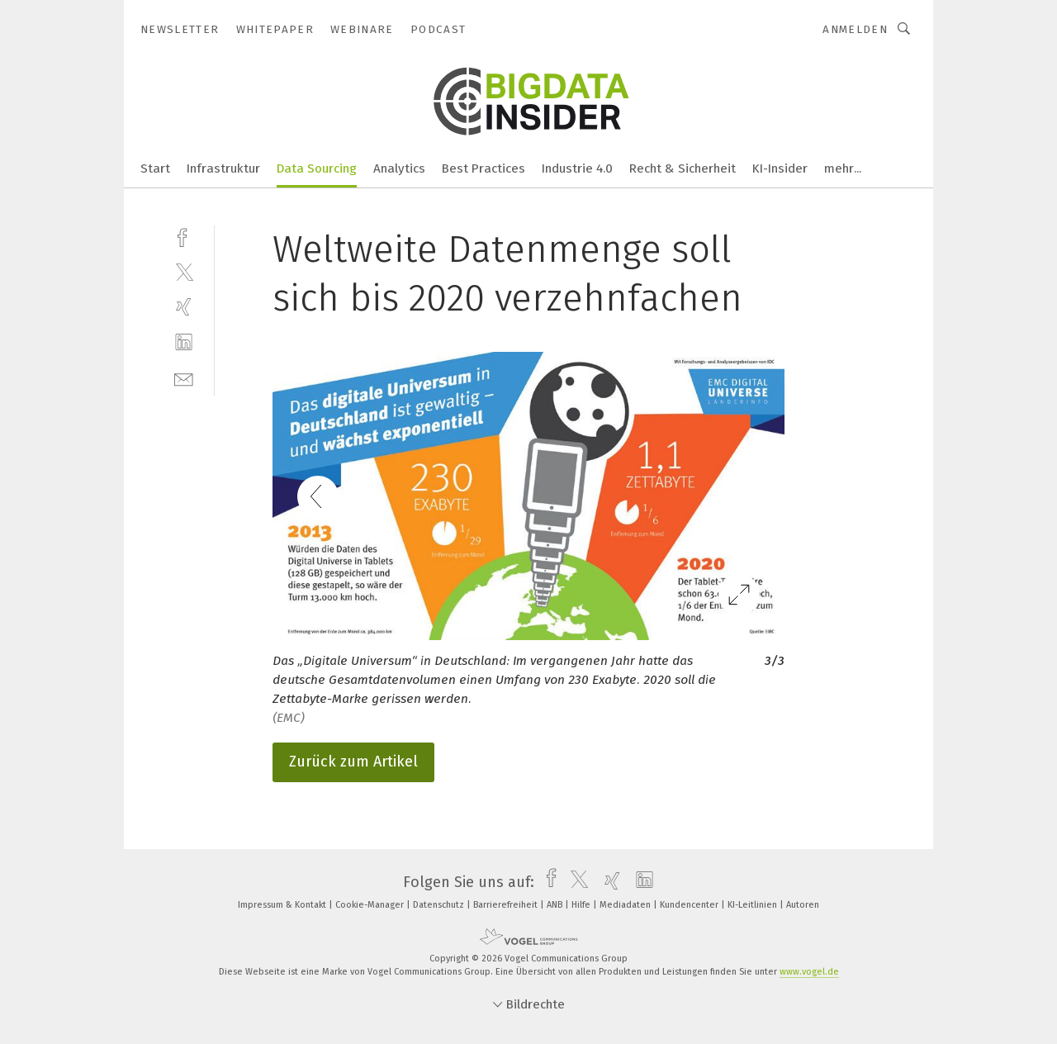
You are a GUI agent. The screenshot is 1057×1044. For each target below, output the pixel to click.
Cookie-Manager (370, 904)
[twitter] (183, 271)
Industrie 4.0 (577, 168)
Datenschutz (440, 904)
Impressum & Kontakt (283, 904)
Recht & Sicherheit (682, 168)
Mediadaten (626, 904)
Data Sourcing (317, 168)
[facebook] (183, 235)
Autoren (802, 904)
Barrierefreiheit (506, 904)
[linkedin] (183, 342)
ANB (556, 904)
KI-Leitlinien (754, 904)
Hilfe (582, 904)
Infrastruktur (223, 168)
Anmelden (855, 29)
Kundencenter (690, 904)
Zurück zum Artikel (353, 761)
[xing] (183, 307)
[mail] (183, 378)
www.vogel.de (809, 971)
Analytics (399, 168)
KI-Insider (780, 168)
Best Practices (483, 168)
